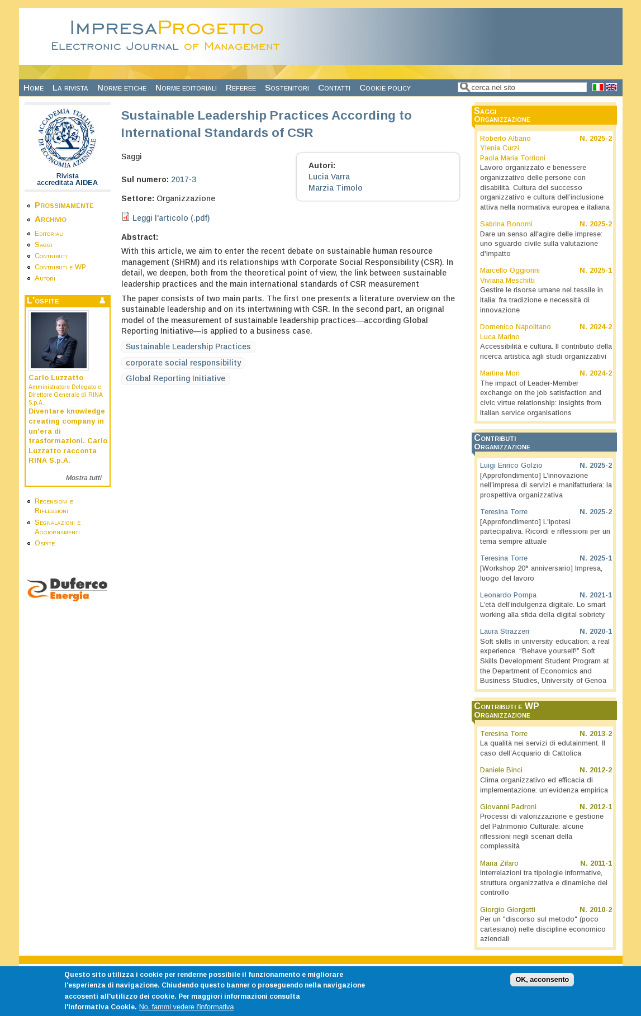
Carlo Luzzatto (56, 378)
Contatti (334, 87)
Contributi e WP (60, 267)
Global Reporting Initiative (175, 378)
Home (33, 87)
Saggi (44, 245)
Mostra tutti (83, 478)
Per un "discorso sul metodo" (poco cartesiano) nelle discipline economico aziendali (543, 929)
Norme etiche (121, 87)
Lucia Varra (329, 176)
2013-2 (601, 734)
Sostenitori (287, 87)
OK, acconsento (542, 985)
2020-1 (601, 631)
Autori (45, 278)
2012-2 (601, 770)
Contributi (51, 256)
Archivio (51, 219)
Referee (241, 87)
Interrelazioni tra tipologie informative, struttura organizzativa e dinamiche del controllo (543, 882)
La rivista (70, 87)
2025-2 (601, 139)
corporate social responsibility (183, 362)
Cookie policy (385, 87)
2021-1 (601, 595)
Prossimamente (64, 205)
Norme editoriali (186, 87)
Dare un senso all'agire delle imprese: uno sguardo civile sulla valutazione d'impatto (541, 244)
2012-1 (601, 807)
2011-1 (601, 863)
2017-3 (183, 179)
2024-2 (601, 327)
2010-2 (601, 910)
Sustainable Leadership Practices (188, 346)
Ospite (45, 543)
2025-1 (601, 270)
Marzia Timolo (335, 187)
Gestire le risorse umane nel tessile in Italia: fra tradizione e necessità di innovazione (541, 300)
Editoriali (49, 234)
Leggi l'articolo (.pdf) (171, 217)
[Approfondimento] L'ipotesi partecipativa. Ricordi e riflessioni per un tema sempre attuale (545, 531)
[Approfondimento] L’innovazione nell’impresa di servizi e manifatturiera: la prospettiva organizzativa (546, 485)
